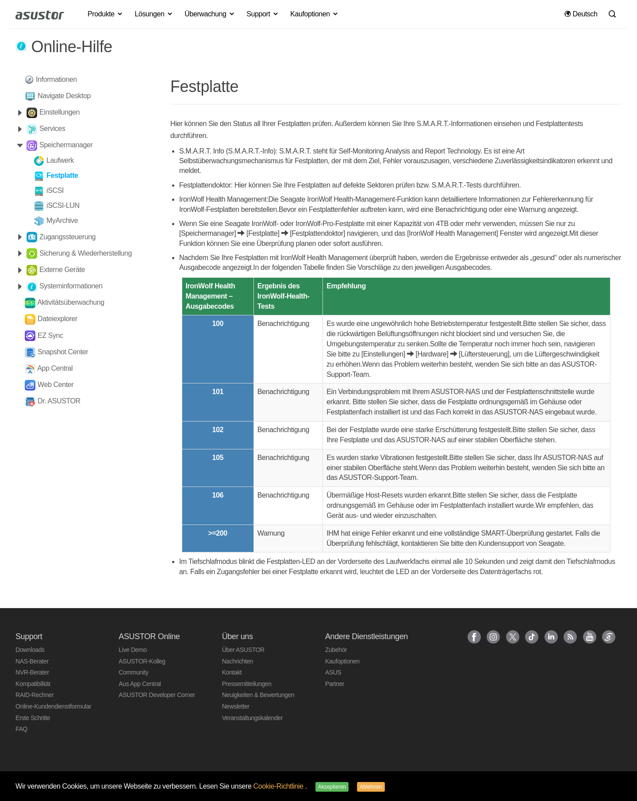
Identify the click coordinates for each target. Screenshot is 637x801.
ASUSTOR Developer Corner (157, 694)
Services (52, 128)
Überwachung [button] (209, 14)
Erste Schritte (32, 717)
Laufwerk (60, 160)
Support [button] (262, 14)
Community (133, 672)
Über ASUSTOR (243, 649)
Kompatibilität (32, 683)
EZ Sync (50, 335)
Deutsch (581, 14)
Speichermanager (65, 145)
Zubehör (336, 649)
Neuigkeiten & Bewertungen (258, 694)
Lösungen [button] (154, 14)
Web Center (55, 384)
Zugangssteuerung (67, 237)
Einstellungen (59, 112)
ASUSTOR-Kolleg (142, 661)
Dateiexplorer (57, 318)
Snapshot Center (63, 352)
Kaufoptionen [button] (314, 14)
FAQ (21, 728)
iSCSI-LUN (63, 205)
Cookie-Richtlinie (279, 786)
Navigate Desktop (64, 96)
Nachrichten (237, 661)
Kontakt (232, 672)
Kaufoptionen (342, 661)
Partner (334, 683)
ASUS (333, 672)
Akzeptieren (332, 787)
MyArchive (62, 220)
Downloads (30, 649)
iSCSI (55, 190)
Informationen (56, 79)
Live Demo (132, 649)
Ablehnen (371, 787)
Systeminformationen (71, 286)
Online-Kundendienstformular (53, 706)
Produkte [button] (105, 14)
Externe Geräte (62, 269)
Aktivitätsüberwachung (70, 302)
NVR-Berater (32, 672)
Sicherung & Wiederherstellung (85, 253)
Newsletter (235, 706)
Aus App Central (140, 683)
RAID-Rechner (34, 694)
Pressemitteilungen (247, 683)
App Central (55, 368)
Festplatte (62, 175)
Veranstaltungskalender (252, 717)
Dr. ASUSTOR (59, 401)
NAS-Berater (32, 661)
